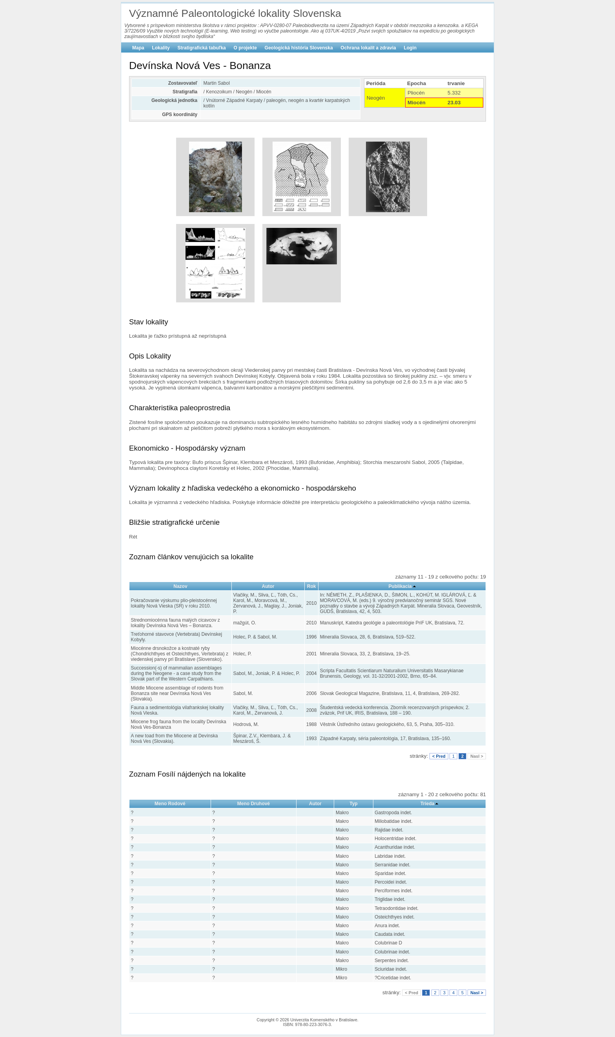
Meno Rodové (170, 803)
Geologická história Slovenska (299, 48)
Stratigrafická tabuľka (201, 48)
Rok (311, 586)
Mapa (138, 48)
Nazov (180, 586)
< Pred (439, 756)
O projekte (245, 48)
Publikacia (399, 586)
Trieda (427, 803)
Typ (353, 803)
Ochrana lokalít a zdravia (368, 48)
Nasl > (476, 756)
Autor (268, 586)
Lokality (160, 48)
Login (410, 48)
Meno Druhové (253, 803)
